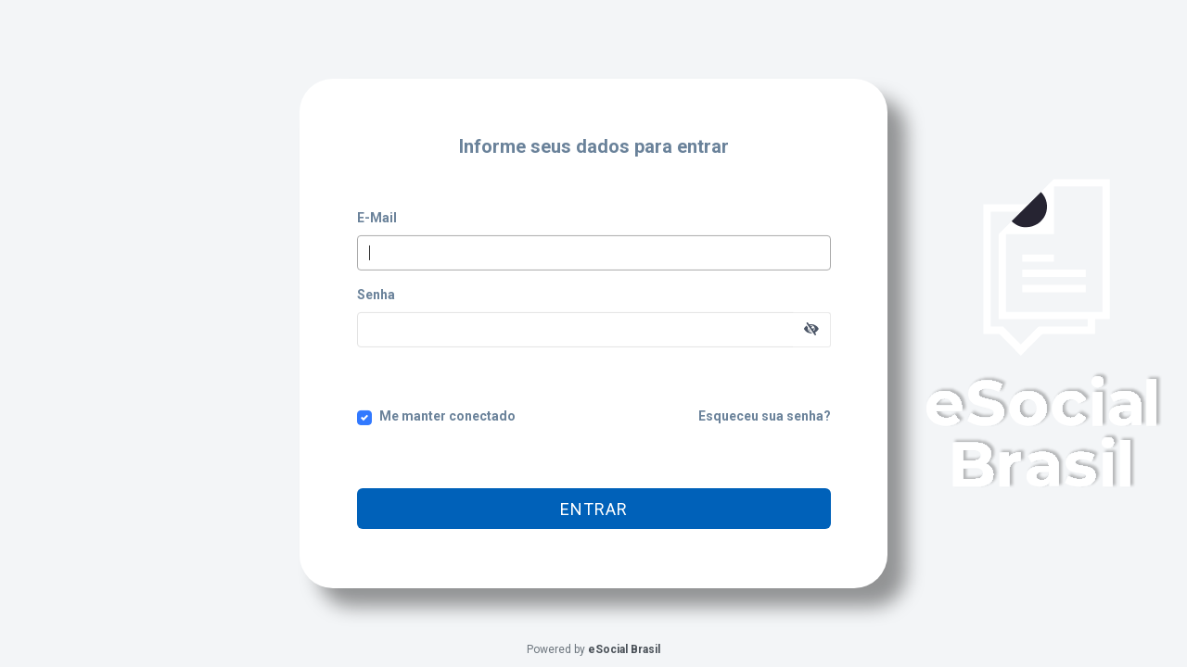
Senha (376, 294)
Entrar (594, 509)
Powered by (593, 649)
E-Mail (377, 217)
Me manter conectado (447, 416)
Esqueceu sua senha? (764, 416)
